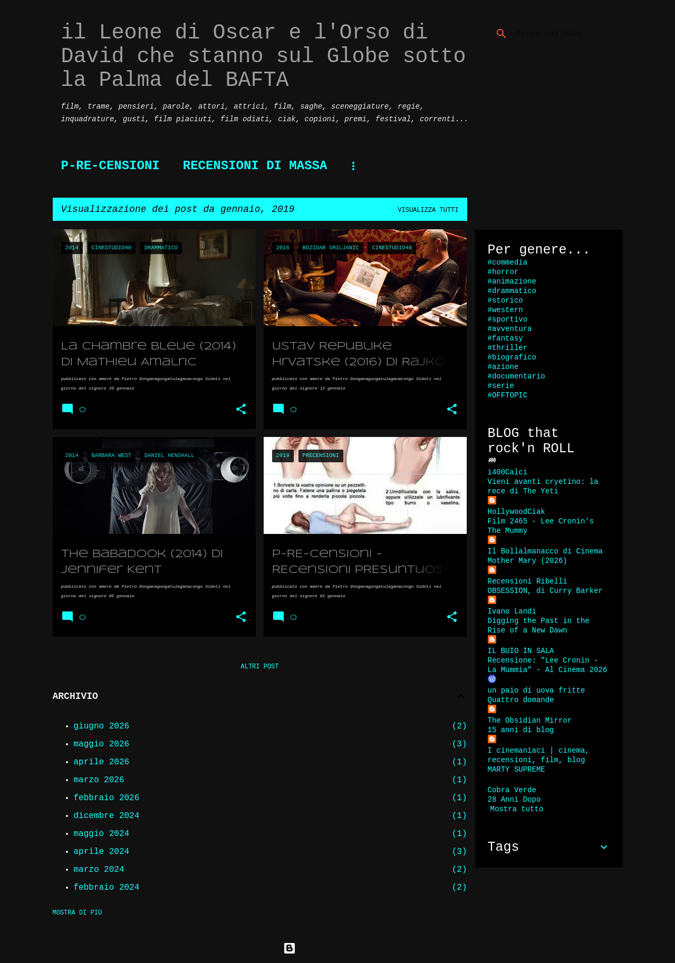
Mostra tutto (517, 809)
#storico (505, 300)
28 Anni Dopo (514, 799)
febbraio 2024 (107, 887)
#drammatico (512, 291)
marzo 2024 (99, 869)
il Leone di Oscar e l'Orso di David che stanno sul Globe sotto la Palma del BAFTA (263, 56)
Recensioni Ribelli (527, 581)
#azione (503, 367)
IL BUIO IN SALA (521, 651)
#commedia (508, 262)
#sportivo (508, 319)
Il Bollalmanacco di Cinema (545, 551)
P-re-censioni (110, 166)
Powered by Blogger (337, 948)
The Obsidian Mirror (530, 720)
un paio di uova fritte (536, 690)
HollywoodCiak (516, 512)
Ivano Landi (512, 611)
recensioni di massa (255, 166)
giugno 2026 (102, 726)
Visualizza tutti (428, 210)
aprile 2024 (102, 852)
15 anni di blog (521, 730)
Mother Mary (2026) (527, 561)
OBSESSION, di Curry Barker (545, 591)
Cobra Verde (512, 790)
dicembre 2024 (107, 816)
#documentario (516, 376)
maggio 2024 (102, 834)
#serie (501, 386)
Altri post (259, 666)
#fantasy (505, 338)
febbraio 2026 (107, 798)
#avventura (510, 329)
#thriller (508, 348)
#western (505, 310)
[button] (241, 409)
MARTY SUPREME (516, 769)
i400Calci (508, 472)
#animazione (512, 281)
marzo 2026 (99, 780)
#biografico (512, 357)
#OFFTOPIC (508, 395)
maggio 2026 (102, 744)
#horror (503, 272)
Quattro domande (521, 700)
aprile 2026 (102, 762)
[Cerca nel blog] (567, 33)
